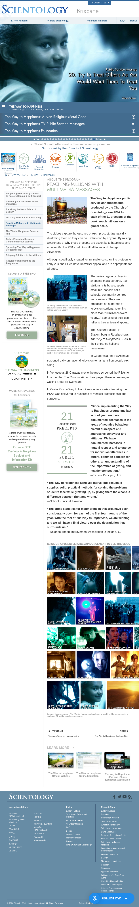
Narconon (69, 159)
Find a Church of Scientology (79, 845)
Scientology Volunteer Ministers (110, 843)
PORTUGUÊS (40, 840)
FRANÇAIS (14, 829)
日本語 (12, 837)
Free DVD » (22, 335)
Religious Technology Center (113, 835)
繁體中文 (13, 844)
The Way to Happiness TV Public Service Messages (45, 123)
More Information (73, 838)
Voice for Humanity (74, 820)
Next (100, 139)
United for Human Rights (112, 881)
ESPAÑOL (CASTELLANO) (41, 828)
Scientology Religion (110, 821)
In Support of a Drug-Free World (112, 876)
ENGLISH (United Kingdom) (16, 820)
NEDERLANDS (15, 847)
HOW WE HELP (18, 175)
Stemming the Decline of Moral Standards (22, 202)
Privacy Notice (85, 903)
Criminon (55, 160)
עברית (12, 833)
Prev (38, 139)
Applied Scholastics (39, 161)
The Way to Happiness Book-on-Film (22, 232)
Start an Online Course (111, 839)
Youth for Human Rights (111, 885)
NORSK (37, 817)
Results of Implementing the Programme (20, 262)
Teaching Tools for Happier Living (23, 217)
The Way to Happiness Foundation (31, 130)
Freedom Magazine (109, 854)
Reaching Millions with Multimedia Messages (23, 224)
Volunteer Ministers (97, 20)
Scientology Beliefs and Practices (76, 815)
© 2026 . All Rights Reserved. (35, 903)
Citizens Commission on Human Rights (111, 889)
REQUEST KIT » (22, 467)
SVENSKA (38, 820)
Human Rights (98, 160)
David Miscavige (108, 832)
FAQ (122, 20)
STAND (104, 858)
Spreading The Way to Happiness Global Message (23, 248)
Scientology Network (110, 818)
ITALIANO (38, 837)
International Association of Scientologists (113, 849)
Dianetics (105, 814)
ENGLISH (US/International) (16, 814)
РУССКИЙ (13, 840)
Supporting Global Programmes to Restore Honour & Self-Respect (23, 194)
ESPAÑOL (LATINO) (43, 824)
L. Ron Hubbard (19, 20)
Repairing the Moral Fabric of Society (21, 210)
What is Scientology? (58, 20)
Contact (69, 841)
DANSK (12, 826)
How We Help (8, 168)
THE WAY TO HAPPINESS (42, 175)
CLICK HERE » (21, 378)
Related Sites (100, 2)
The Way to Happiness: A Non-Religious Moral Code (45, 116)
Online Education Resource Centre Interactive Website (20, 240)
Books (133, 20)
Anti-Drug (83, 159)
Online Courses (73, 834)
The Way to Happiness (24, 160)
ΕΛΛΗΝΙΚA (39, 833)
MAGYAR (38, 813)
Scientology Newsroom (111, 828)
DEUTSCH (13, 851)
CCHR (112, 159)
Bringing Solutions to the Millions (23, 255)
